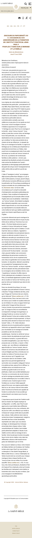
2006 (9, 11)
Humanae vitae (9, 187)
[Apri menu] (29, 3)
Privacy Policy (16, 533)
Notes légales (16, 528)
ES (15, 26)
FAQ (16, 526)
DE (8, 26)
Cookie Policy (16, 530)
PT (24, 26)
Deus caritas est (17, 296)
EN (11, 26)
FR (18, 26)
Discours (4, 11)
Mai (12, 11)
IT (21, 26)
